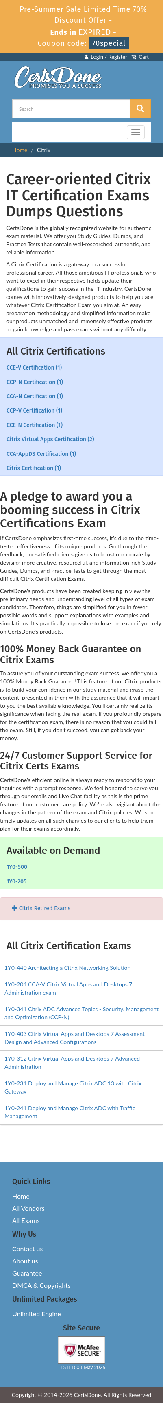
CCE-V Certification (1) (34, 367)
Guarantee (27, 1273)
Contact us (27, 1249)
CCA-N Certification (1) (35, 396)
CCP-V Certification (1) (34, 410)
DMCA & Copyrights (41, 1285)
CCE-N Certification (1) (35, 425)
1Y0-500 (17, 867)
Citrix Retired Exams (41, 908)
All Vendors (28, 1208)
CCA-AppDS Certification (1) (41, 454)
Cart (140, 57)
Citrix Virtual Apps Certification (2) (50, 439)
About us (25, 1261)
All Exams (26, 1220)
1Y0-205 (16, 881)
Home (19, 149)
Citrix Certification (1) (34, 468)
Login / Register (106, 57)
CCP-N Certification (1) (35, 382)
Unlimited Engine (36, 1313)
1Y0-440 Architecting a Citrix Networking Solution (67, 967)
